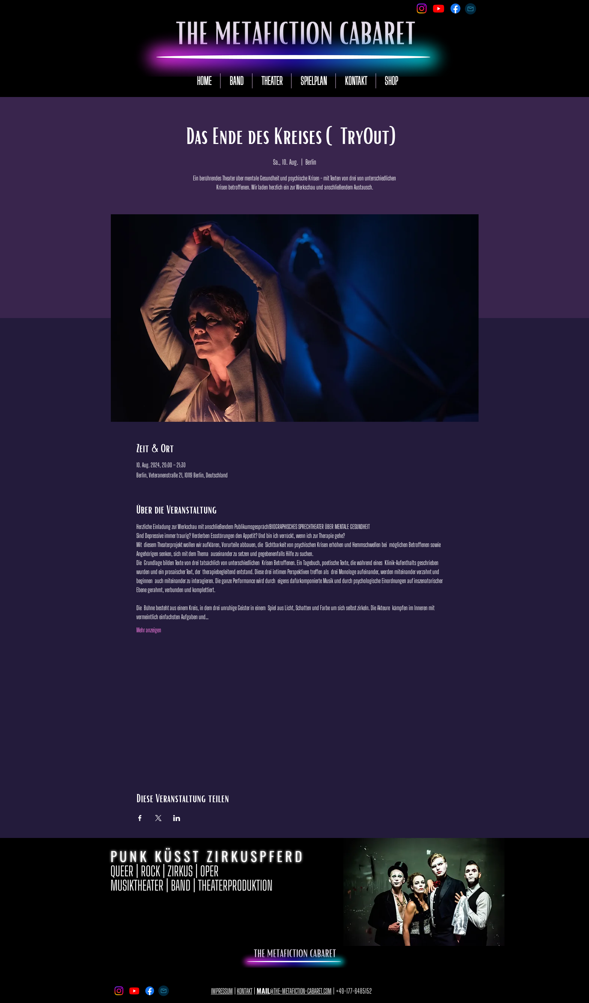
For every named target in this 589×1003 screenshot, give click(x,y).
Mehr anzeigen (148, 629)
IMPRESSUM (222, 991)
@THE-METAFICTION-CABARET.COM (294, 991)
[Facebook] (455, 8)
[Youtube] (438, 8)
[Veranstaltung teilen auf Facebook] (139, 818)
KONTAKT (244, 991)
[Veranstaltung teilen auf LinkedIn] (176, 818)
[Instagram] (421, 8)
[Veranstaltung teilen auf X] (158, 818)
